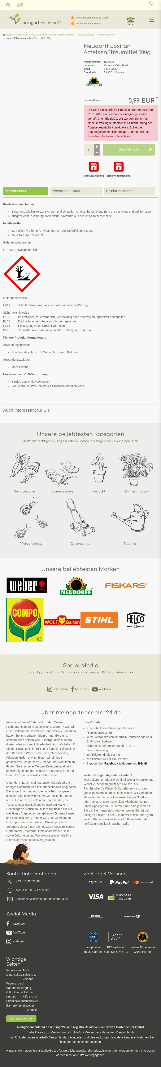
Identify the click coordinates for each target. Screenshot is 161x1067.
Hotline (126, 763)
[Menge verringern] (97, 153)
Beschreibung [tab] (16, 191)
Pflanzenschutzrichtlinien (22, 1001)
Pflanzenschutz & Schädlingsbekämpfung (52, 34)
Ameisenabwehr (106, 34)
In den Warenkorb (134, 150)
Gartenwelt (21, 34)
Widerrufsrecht (15, 983)
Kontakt (11, 996)
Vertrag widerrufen (21, 1018)
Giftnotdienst (14, 992)
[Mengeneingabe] (89, 150)
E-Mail (142, 763)
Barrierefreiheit (16, 1005)
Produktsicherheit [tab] (120, 191)
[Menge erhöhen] (97, 147)
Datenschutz (14, 974)
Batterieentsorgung (18, 988)
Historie (28, 992)
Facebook (111, 763)
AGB (25, 970)
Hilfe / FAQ (29, 996)
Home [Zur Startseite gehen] (8, 34)
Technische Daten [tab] (66, 191)
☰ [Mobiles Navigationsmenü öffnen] (152, 19)
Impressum (13, 970)
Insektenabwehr (86, 34)
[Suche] (151, 3)
